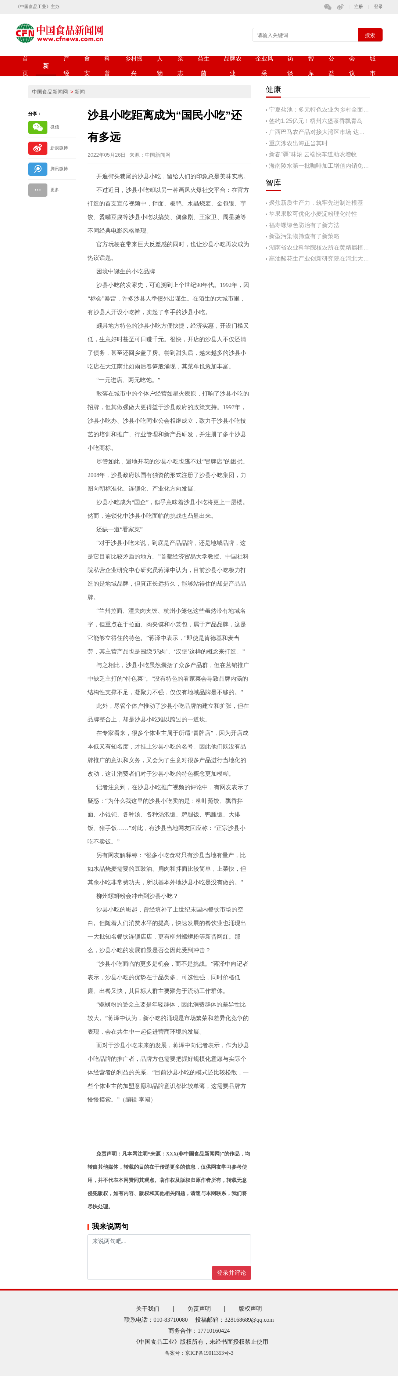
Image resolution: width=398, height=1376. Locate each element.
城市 (373, 65)
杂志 (180, 65)
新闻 (46, 69)
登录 (378, 6)
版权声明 (250, 1309)
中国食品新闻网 (50, 92)
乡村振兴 (134, 65)
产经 (66, 65)
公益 (331, 65)
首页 (25, 65)
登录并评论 (231, 1273)
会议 (352, 65)
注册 (358, 6)
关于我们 (147, 1309)
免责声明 (199, 1309)
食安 (87, 65)
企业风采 (264, 65)
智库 (311, 65)
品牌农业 (232, 65)
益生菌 (203, 65)
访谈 (290, 65)
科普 (107, 65)
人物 (160, 65)
